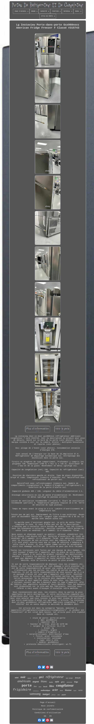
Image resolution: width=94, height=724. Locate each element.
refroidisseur (36, 690)
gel (41, 677)
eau (59, 694)
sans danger (69, 678)
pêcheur (53, 694)
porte (27, 686)
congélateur (65, 685)
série (35, 678)
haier (74, 690)
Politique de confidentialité (47, 709)
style (57, 681)
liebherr (29, 678)
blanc (44, 681)
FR (50, 716)
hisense (68, 690)
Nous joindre (47, 706)
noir (23, 677)
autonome (69, 682)
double (51, 682)
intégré (46, 694)
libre (51, 686)
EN (45, 716)
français (78, 678)
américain (24, 681)
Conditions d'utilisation (48, 713)
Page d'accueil (47, 702)
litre (35, 686)
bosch (45, 686)
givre (63, 682)
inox (61, 690)
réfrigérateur (55, 677)
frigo (76, 682)
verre (80, 690)
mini (16, 678)
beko (40, 687)
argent (36, 681)
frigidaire (22, 689)
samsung (35, 693)
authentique (45, 690)
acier (55, 689)
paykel (64, 694)
